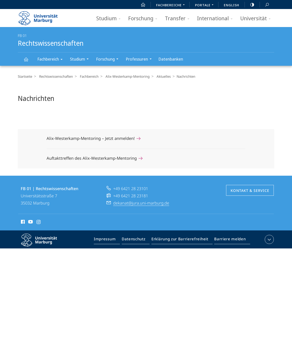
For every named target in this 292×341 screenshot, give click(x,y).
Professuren (140, 59)
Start (141, 4)
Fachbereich (51, 59)
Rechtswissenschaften (28, 61)
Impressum (109, 240)
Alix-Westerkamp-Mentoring (124, 76)
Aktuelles (159, 76)
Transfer (178, 18)
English (231, 5)
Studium (110, 18)
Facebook (22, 222)
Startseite (25, 76)
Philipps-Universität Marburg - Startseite (42, 16)
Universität (257, 18)
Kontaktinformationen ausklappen (269, 239)
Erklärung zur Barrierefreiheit (181, 240)
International (216, 18)
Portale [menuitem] (205, 5)
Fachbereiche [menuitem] (171, 5)
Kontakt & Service (250, 190)
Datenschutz (137, 240)
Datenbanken (170, 59)
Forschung (144, 18)
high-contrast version (250, 4)
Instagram (39, 222)
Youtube (30, 222)
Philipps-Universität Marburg (43, 243)
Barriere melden (229, 240)
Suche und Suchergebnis (264, 4)
